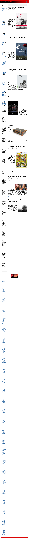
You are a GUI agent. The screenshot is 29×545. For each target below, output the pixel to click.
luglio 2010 (3, 454)
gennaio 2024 (3, 306)
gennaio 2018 (3, 372)
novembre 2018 (4, 363)
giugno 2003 (3, 531)
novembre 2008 (4, 472)
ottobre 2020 (3, 342)
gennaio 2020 (3, 350)
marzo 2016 (3, 392)
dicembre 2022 (4, 318)
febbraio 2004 (3, 524)
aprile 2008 (3, 478)
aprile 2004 (3, 522)
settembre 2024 (4, 299)
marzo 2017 (3, 381)
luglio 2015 (3, 399)
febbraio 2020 (3, 349)
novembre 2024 (4, 297)
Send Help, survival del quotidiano (3, 83)
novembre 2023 (4, 308)
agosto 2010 (3, 453)
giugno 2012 (3, 433)
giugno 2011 (3, 444)
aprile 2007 (3, 489)
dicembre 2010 (4, 449)
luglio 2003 (3, 530)
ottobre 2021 (3, 331)
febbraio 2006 (3, 502)
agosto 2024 (3, 300)
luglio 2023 (3, 312)
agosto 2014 (3, 409)
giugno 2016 (3, 389)
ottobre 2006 (3, 495)
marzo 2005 (3, 512)
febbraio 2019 (3, 360)
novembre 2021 (4, 330)
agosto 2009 (3, 464)
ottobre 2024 (3, 298)
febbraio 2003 (3, 535)
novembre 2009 (4, 461)
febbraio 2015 (3, 404)
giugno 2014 (3, 411)
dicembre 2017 (4, 373)
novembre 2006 (4, 494)
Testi (2, 10)
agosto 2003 (3, 529)
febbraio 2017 (3, 382)
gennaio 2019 (3, 361)
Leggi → (9, 93)
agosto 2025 (3, 289)
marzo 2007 (3, 490)
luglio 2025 (3, 290)
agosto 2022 (3, 322)
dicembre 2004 (4, 515)
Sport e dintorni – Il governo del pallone (4, 80)
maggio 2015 (3, 401)
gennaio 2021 (3, 339)
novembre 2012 (4, 428)
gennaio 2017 (3, 383)
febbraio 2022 (3, 327)
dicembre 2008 (4, 471)
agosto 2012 (3, 431)
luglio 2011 (3, 443)
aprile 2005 (3, 511)
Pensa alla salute (4, 29)
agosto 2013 (3, 420)
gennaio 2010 (3, 459)
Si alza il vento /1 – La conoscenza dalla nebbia (4, 72)
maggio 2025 (3, 292)
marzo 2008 (3, 479)
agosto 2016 (3, 387)
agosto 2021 (3, 333)
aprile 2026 (3, 282)
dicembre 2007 (4, 482)
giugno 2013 (3, 422)
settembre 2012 (4, 430)
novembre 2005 (4, 505)
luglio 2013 (3, 421)
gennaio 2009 (3, 470)
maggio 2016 (3, 390)
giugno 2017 (3, 378)
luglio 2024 (3, 301)
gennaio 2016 (3, 394)
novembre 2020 (4, 341)
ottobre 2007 (3, 484)
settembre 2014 (4, 408)
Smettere (3, 21)
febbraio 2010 (3, 458)
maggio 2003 (3, 532)
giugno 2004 (3, 520)
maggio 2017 (3, 379)
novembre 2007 (4, 483)
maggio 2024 (3, 303)
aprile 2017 (3, 380)
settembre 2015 (4, 397)
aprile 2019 (3, 358)
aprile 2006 (3, 500)
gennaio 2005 (3, 514)
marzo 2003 (3, 534)
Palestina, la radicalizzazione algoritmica (4, 39)
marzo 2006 (3, 501)
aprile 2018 (3, 369)
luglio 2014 (3, 410)
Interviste (3, 9)
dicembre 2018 (4, 362)
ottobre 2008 (3, 473)
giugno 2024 (3, 302)
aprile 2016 (3, 391)
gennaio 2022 (3, 328)
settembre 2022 (4, 321)
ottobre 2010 (3, 451)
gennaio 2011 (3, 448)
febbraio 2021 (3, 338)
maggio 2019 (3, 357)
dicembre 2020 (4, 340)
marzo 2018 (3, 370)
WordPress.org (4, 542)
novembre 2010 (4, 450)
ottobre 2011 (3, 440)
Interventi (3, 6)
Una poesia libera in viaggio (14, 96)
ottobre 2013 (3, 418)
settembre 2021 (4, 332)
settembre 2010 (4, 452)
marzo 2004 (3, 523)
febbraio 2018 (3, 371)
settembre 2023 (4, 310)
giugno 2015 (3, 400)
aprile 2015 (3, 402)
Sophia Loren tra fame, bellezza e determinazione (4, 76)
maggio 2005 (3, 510)
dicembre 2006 (4, 493)
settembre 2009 (4, 463)
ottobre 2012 (3, 429)
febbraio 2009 (3, 469)
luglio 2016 (3, 388)
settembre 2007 (4, 485)
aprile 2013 (3, 424)
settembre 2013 (4, 419)
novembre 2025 (4, 286)
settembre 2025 (4, 288)
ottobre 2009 (3, 462)
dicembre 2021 (4, 329)
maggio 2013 (3, 423)
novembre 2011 (4, 439)
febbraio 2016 (3, 393)
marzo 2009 (3, 468)
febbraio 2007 (3, 491)
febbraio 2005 (3, 513)
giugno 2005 (3, 509)
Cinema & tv (17, 71)
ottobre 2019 (3, 353)
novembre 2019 (4, 352)
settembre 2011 (4, 441)
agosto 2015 (3, 398)
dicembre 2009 (4, 460)
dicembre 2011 (4, 438)
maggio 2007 (3, 488)
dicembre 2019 (4, 351)
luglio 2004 (3, 519)
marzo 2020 (3, 348)
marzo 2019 (3, 359)
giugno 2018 (3, 367)
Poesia (15, 97)
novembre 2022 (4, 319)
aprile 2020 (3, 347)
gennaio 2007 (3, 492)
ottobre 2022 (3, 320)
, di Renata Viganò (4, 91)
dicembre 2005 (4, 504)
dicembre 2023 (4, 307)
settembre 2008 (4, 474)
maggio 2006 (3, 499)
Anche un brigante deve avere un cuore (4, 45)
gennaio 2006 (3, 503)
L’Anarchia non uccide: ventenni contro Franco (4, 35)
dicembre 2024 (4, 296)
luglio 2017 (3, 377)
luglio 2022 (3, 323)
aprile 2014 (3, 413)
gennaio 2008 (3, 481)
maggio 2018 (3, 368)
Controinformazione (4, 8)
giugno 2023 (3, 313)
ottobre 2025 (3, 287)
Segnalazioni (3, 16)
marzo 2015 (3, 403)
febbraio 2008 (3, 480)
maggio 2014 (3, 412)
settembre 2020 (4, 343)
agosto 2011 (3, 442)
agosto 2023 (3, 311)
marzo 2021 (3, 337)
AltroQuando (3, 17)
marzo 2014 (3, 414)
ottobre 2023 (3, 309)
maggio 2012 (3, 434)
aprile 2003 (3, 533)
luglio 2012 (3, 432)
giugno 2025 (3, 291)
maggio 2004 (3, 521)
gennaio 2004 (3, 525)
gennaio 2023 (3, 317)
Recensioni (16, 9)
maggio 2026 (3, 281)
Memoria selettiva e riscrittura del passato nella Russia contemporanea (4, 63)
